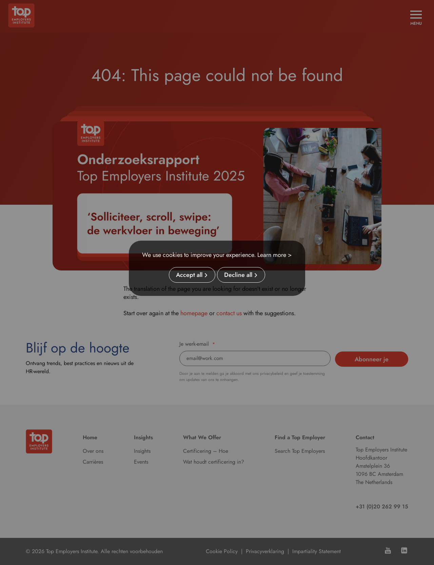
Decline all (238, 274)
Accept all (189, 274)
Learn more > (274, 254)
